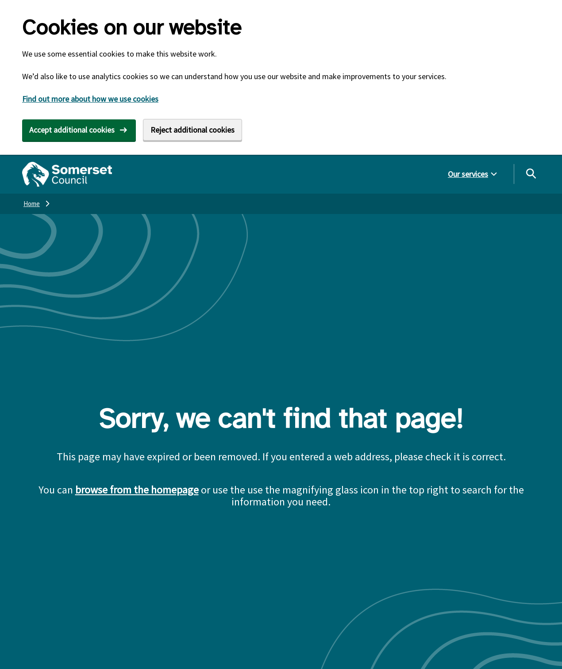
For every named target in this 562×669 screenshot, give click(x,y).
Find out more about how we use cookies (90, 99)
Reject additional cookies (192, 130)
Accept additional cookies (72, 130)
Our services (468, 174)
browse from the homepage (137, 490)
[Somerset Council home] (67, 174)
